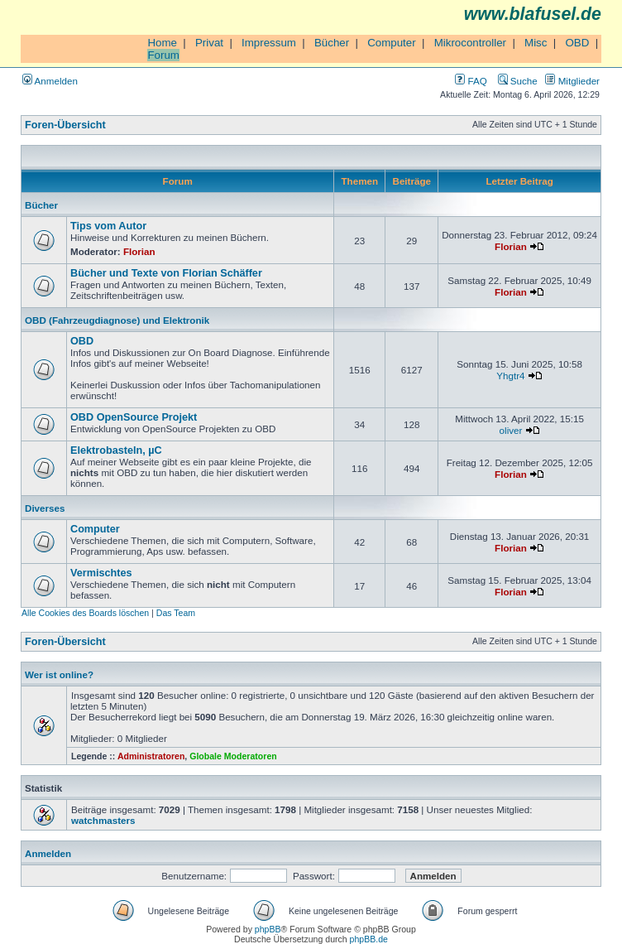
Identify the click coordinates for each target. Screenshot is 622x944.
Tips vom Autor (108, 226)
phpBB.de (369, 939)
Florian (139, 251)
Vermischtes (101, 573)
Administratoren (150, 756)
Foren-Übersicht (65, 125)
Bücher (331, 42)
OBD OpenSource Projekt (133, 417)
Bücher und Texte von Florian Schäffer (166, 273)
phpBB (268, 929)
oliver (511, 430)
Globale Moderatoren (232, 756)
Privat (209, 42)
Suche (518, 80)
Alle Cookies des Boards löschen (85, 613)
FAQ (470, 80)
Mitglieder (572, 80)
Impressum (269, 42)
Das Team (175, 613)
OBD (577, 42)
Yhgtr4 (510, 375)
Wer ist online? (59, 674)
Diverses (45, 508)
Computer (391, 42)
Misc (535, 42)
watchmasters (103, 820)
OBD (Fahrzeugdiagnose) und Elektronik (117, 320)
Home (162, 42)
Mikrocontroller (470, 42)
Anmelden (50, 80)
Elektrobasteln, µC (116, 450)
